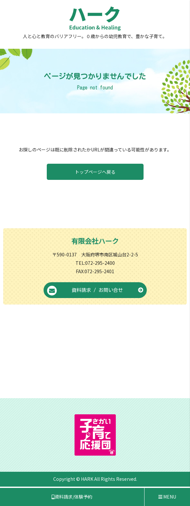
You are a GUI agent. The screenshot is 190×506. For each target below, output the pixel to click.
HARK (87, 479)
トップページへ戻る (95, 172)
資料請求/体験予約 (72, 496)
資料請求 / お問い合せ (95, 290)
